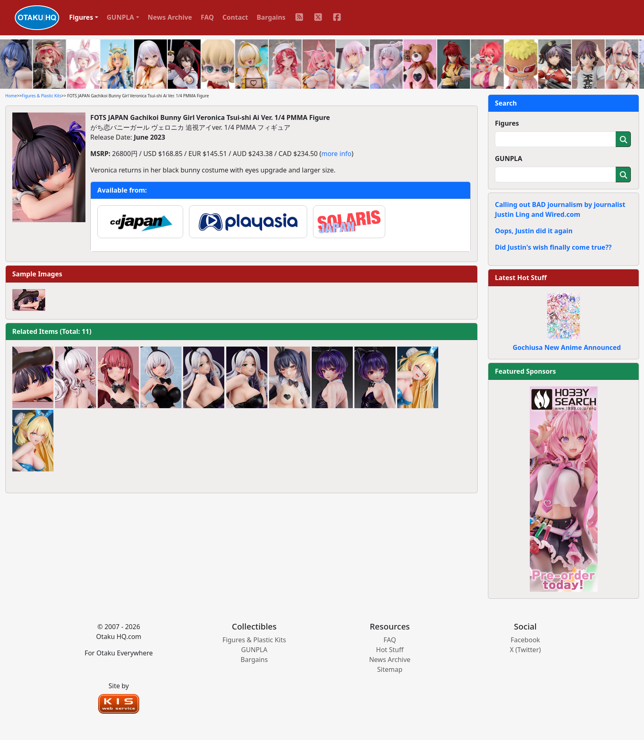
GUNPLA (508, 158)
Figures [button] (81, 17)
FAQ (207, 17)
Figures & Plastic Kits (42, 96)
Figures (507, 123)
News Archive (170, 17)
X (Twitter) (525, 649)
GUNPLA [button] (120, 17)
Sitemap (389, 669)
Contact (235, 17)
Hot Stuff (390, 649)
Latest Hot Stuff (521, 277)
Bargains (271, 17)
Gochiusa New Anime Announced (567, 347)
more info (336, 153)
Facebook (525, 639)
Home (11, 96)
